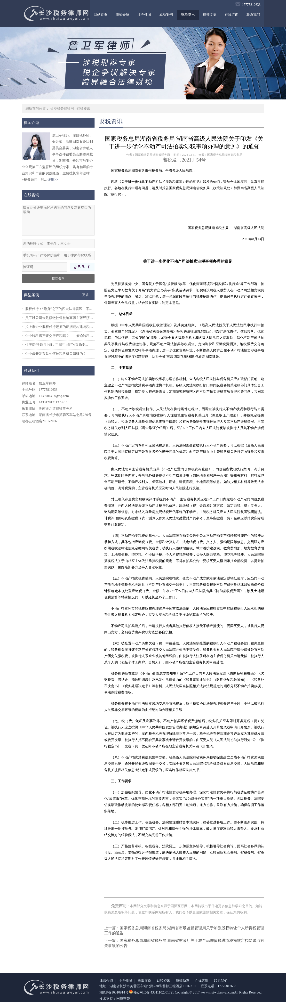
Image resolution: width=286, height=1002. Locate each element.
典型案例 (144, 981)
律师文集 (209, 14)
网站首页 (100, 14)
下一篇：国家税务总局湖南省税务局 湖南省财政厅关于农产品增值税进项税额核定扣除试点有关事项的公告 (184, 943)
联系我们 (253, 14)
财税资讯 (188, 14)
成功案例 (166, 14)
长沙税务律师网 (62, 108)
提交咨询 (58, 278)
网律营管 (123, 999)
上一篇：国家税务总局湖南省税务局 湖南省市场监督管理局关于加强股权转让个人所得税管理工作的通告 (184, 930)
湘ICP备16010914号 (113, 992)
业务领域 (144, 14)
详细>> (53, 179)
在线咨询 (231, 14)
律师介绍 (122, 14)
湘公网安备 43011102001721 (151, 992)
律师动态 (182, 981)
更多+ (86, 295)
